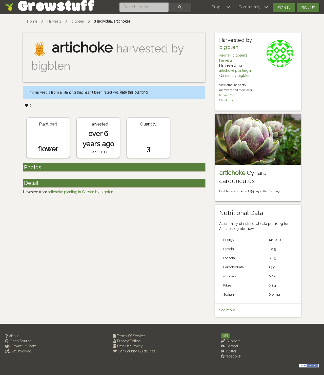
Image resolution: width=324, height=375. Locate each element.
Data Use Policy (128, 346)
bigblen (77, 21)
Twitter (228, 351)
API (225, 336)
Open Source (18, 341)
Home (32, 21)
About (12, 336)
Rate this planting (134, 92)
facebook (231, 356)
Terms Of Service (129, 336)
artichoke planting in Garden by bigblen (80, 192)
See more (227, 310)
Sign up (308, 8)
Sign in (284, 8)
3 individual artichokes (112, 21)
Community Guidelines (134, 351)
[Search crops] (144, 7)
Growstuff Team (20, 346)
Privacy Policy (126, 341)
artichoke (232, 172)
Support (230, 341)
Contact (229, 346)
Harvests (54, 21)
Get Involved (18, 351)
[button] (220, 7)
